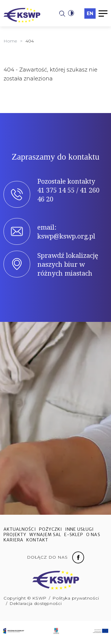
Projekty (15, 534)
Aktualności (20, 529)
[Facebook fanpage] (78, 557)
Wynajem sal (45, 534)
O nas (93, 534)
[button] (71, 13)
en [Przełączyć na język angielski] (90, 13)
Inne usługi (79, 529)
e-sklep (73, 534)
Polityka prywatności (75, 598)
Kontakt (37, 540)
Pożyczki (50, 529)
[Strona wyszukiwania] (62, 13)
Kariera (13, 540)
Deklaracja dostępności (35, 603)
